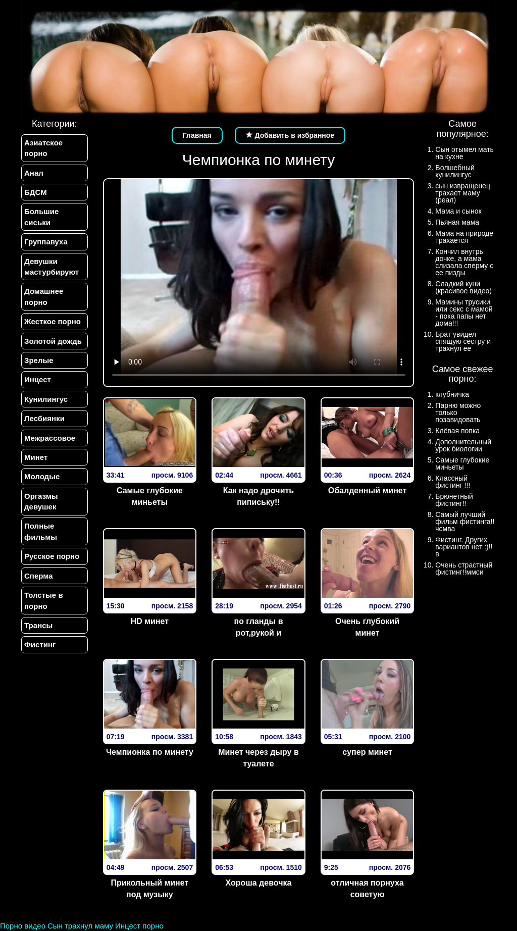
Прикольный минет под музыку (150, 888)
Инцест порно (139, 925)
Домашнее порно (43, 296)
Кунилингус (46, 399)
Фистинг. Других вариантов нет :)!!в (463, 546)
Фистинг (40, 645)
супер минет (367, 752)
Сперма (38, 576)
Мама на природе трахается (464, 237)
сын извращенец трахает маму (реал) (462, 192)
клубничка (452, 394)
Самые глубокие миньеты (150, 496)
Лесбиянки (44, 418)
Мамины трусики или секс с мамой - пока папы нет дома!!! (463, 312)
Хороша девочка (259, 882)
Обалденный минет (367, 490)
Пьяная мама (457, 222)
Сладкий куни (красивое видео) (463, 287)
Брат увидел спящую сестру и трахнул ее (463, 341)
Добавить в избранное (290, 135)
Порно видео (22, 925)
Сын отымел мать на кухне (464, 153)
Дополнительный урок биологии (463, 445)
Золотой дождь (53, 341)
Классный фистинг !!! (452, 482)
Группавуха (46, 241)
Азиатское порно (43, 148)
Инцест (37, 380)
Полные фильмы (40, 531)
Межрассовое (49, 438)
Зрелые (39, 360)
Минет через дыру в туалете (258, 758)
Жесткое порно (52, 321)
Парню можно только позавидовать (458, 412)
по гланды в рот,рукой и (258, 627)
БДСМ (35, 192)
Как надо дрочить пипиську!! (258, 496)
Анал (33, 173)
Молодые (42, 477)
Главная (197, 135)
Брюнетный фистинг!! (454, 500)
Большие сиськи (41, 216)
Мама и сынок (458, 211)
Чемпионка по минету (149, 752)
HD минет (150, 621)
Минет (35, 457)
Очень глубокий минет (367, 627)
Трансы (38, 626)
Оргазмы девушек (41, 501)
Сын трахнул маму (80, 925)
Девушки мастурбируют (51, 266)
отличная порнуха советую (367, 888)
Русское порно (51, 556)
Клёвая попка (457, 430)
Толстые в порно (43, 600)
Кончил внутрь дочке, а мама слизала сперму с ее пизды (464, 262)
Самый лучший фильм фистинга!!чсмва (464, 521)
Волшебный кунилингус (454, 171)
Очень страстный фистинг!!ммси (463, 568)
